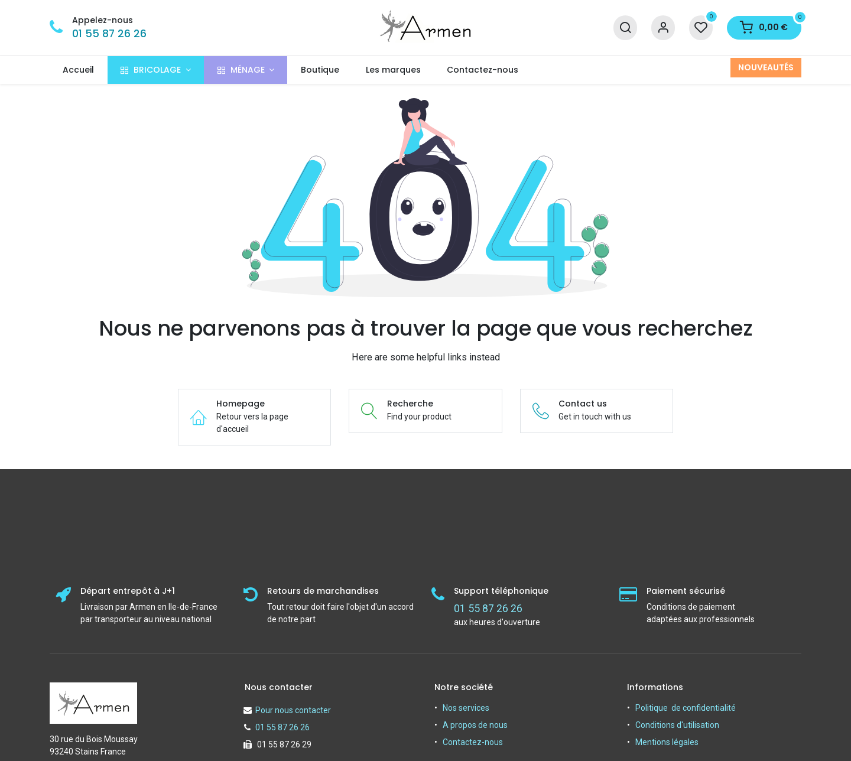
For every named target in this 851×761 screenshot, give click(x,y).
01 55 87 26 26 (109, 34)
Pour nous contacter (293, 710)
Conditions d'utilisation (677, 725)
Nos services (466, 708)
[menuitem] (79, 70)
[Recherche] (625, 28)
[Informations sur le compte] (663, 28)
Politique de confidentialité (685, 708)
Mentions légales (667, 742)
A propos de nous (475, 725)
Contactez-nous (473, 742)
